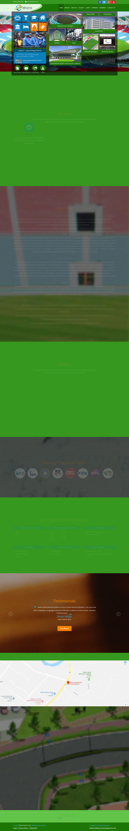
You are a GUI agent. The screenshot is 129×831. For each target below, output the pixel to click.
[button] (10, 614)
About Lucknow (17, 72)
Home (61, 8)
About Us (74, 8)
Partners (95, 8)
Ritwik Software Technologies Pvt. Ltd (102, 828)
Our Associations (35, 72)
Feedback (64, 628)
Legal (15, 828)
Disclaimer (33, 828)
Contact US (111, 8)
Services (67, 8)
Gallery (81, 8)
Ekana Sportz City (26, 72)
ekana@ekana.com (32, 2)
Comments (102, 8)
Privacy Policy (23, 828)
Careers (43, 72)
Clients (87, 8)
